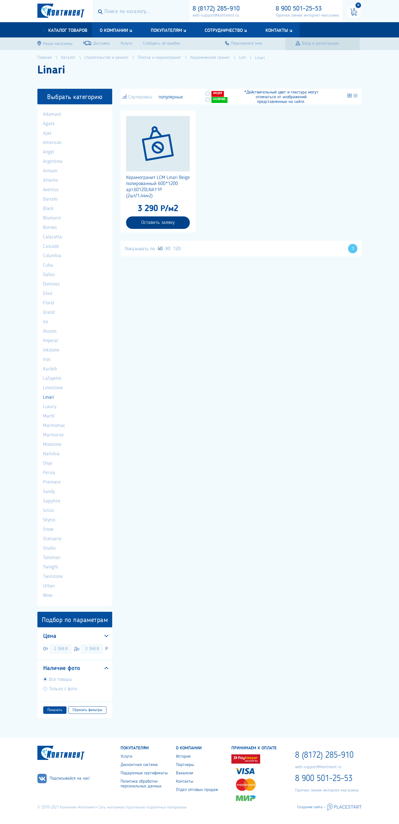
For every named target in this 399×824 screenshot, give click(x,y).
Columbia (52, 255)
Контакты (276, 30)
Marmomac (54, 425)
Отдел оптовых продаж (197, 790)
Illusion (50, 331)
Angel (48, 152)
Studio (49, 548)
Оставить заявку (158, 222)
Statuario (52, 538)
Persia (49, 472)
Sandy (49, 491)
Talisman (51, 557)
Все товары (60, 679)
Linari (48, 397)
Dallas (49, 274)
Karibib (50, 368)
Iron (46, 359)
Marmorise (53, 435)
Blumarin (52, 218)
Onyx (47, 463)
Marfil (48, 416)
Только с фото (63, 688)
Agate (49, 123)
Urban (49, 585)
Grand (49, 312)
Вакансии (184, 773)
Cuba (48, 265)
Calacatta (52, 236)
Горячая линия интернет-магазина (307, 15)
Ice (45, 321)
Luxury (49, 406)
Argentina (52, 161)
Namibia (51, 453)
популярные (170, 97)
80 (167, 248)
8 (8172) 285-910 (216, 9)
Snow (48, 529)
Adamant (52, 114)
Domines (51, 284)
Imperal (50, 340)
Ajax (47, 133)
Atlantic (50, 180)
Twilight (50, 567)
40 (160, 248)
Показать (54, 710)
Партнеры (185, 765)
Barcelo (50, 199)
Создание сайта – (311, 807)
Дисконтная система (139, 765)
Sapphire (51, 501)
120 (177, 248)
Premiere (52, 482)
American (52, 142)
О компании (114, 30)
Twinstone (53, 576)
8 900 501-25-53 (299, 9)
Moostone (52, 444)
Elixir (48, 293)
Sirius (48, 510)
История (183, 756)
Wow (47, 595)
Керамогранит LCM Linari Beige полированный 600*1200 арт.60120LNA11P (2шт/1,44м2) (158, 186)
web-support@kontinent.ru (216, 15)
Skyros (49, 519)
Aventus (50, 189)
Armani (50, 170)
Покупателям (166, 30)
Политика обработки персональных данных (141, 783)
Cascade (51, 246)
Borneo (50, 227)
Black (48, 208)
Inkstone (51, 350)
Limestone (53, 387)
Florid (48, 302)
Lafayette (52, 378)
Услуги (126, 756)
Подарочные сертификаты (144, 773)
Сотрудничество (224, 30)
